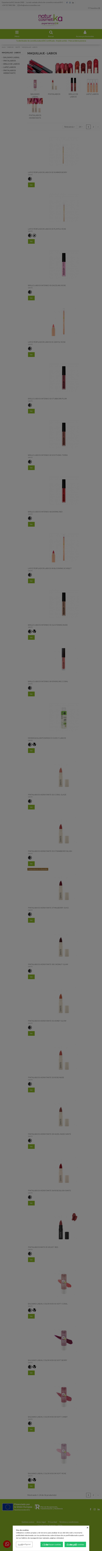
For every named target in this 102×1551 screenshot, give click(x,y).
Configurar (24, 1544)
